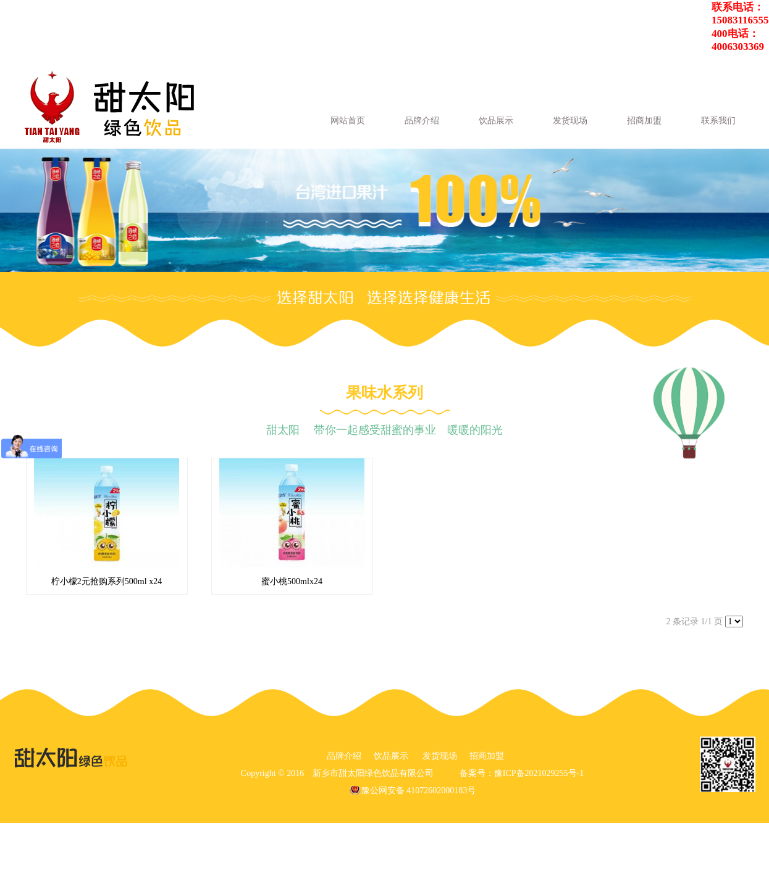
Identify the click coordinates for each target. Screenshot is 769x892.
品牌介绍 (422, 120)
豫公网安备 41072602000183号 (418, 790)
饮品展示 (496, 120)
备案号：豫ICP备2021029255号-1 (522, 773)
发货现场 (570, 120)
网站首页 (347, 120)
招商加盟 (644, 120)
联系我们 (718, 120)
